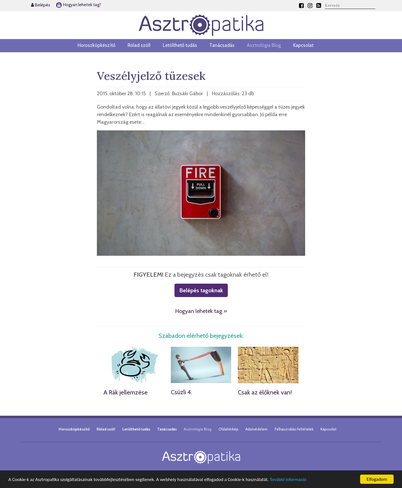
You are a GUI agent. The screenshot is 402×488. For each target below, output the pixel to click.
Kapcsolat (303, 45)
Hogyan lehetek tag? (78, 4)
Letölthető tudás (180, 45)
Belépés (40, 5)
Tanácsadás (221, 45)
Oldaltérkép (228, 429)
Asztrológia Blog (264, 45)
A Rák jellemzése (126, 392)
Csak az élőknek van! (265, 392)
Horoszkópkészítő (96, 45)
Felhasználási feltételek (294, 429)
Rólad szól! (139, 45)
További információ (288, 479)
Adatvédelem (256, 429)
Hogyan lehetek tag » (201, 311)
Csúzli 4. (181, 392)
